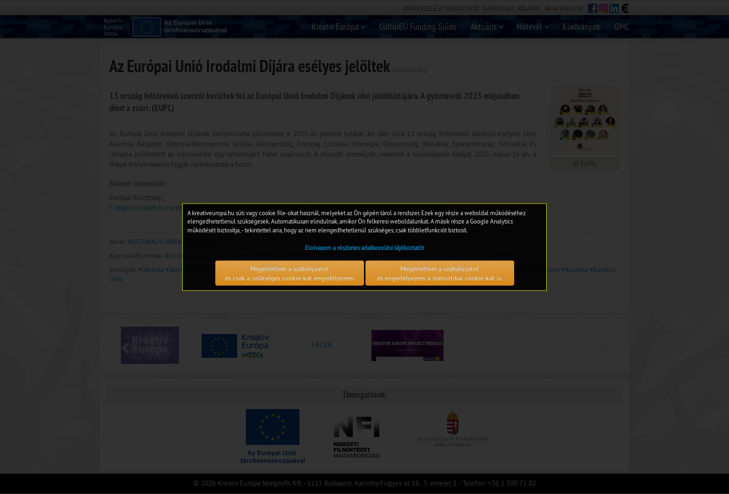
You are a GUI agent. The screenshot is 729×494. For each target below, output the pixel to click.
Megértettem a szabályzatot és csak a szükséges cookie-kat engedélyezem (289, 273)
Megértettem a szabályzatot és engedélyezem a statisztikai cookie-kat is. (440, 273)
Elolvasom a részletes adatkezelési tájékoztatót (364, 247)
